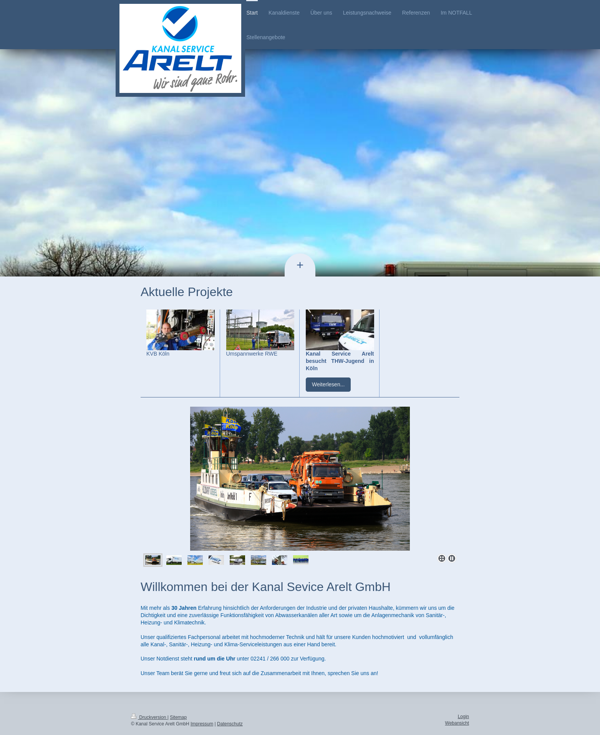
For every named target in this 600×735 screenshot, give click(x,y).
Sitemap (178, 717)
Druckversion (149, 717)
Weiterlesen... (328, 384)
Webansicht (457, 723)
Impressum (202, 724)
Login (463, 716)
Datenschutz (230, 724)
